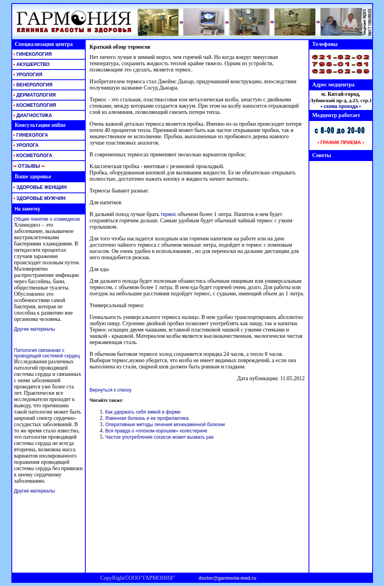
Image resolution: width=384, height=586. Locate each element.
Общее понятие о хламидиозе (47, 219)
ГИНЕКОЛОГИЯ (32, 54)
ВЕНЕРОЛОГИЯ (32, 85)
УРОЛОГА (25, 145)
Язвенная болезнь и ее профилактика (147, 418)
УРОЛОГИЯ (27, 74)
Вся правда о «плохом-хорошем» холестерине (156, 431)
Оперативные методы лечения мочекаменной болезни (165, 424)
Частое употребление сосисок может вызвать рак (159, 437)
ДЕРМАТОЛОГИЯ (34, 95)
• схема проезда (339, 106)
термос (168, 214)
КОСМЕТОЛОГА (32, 155)
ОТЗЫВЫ (28, 166)
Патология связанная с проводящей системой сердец (47, 353)
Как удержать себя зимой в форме (143, 412)
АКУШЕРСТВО (31, 64)
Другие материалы (34, 329)
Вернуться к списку (111, 390)
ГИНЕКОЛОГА (30, 135)
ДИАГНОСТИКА (32, 115)
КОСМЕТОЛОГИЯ (34, 105)
